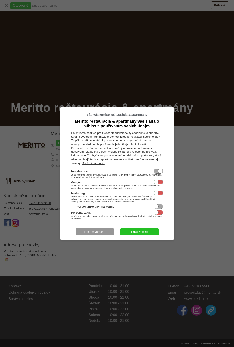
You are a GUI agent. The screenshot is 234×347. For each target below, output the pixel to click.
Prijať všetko (139, 231)
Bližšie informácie (93, 163)
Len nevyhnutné (94, 231)
